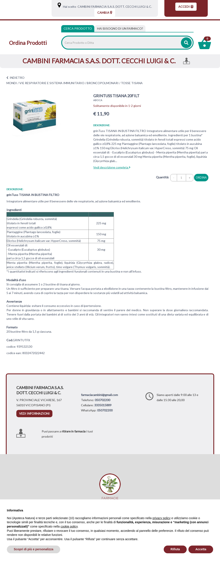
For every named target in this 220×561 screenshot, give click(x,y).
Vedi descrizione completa (111, 167)
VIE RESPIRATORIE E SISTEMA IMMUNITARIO (51, 83)
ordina (201, 177)
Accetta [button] (200, 549)
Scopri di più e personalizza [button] (33, 549)
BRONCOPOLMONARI (103, 83)
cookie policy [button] (69, 526)
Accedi (186, 6)
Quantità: (162, 177)
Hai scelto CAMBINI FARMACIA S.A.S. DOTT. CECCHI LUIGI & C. (107, 6)
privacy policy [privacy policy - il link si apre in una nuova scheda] (162, 518)
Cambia (104, 12)
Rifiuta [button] (175, 549)
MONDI (11, 83)
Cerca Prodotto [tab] (78, 28)
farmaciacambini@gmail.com (99, 395)
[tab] (120, 28)
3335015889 (103, 405)
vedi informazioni (34, 413)
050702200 (102, 400)
